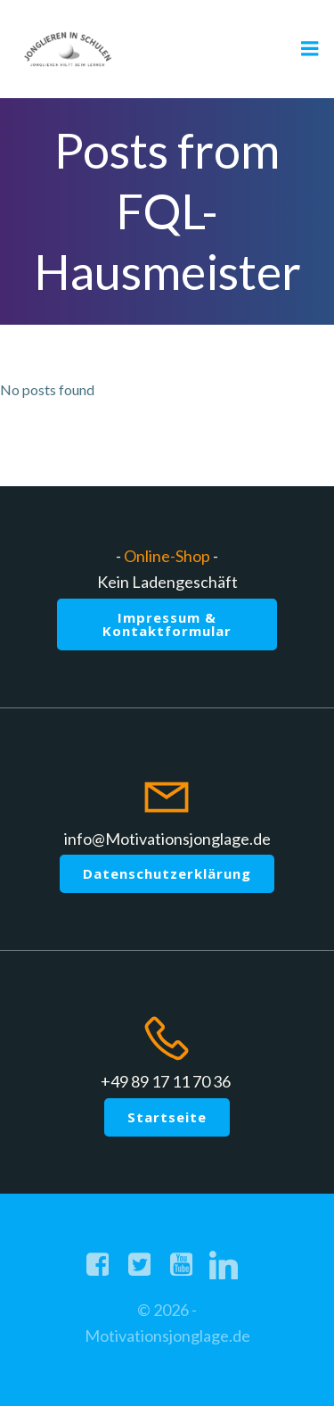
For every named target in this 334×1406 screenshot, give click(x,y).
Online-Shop (167, 556)
